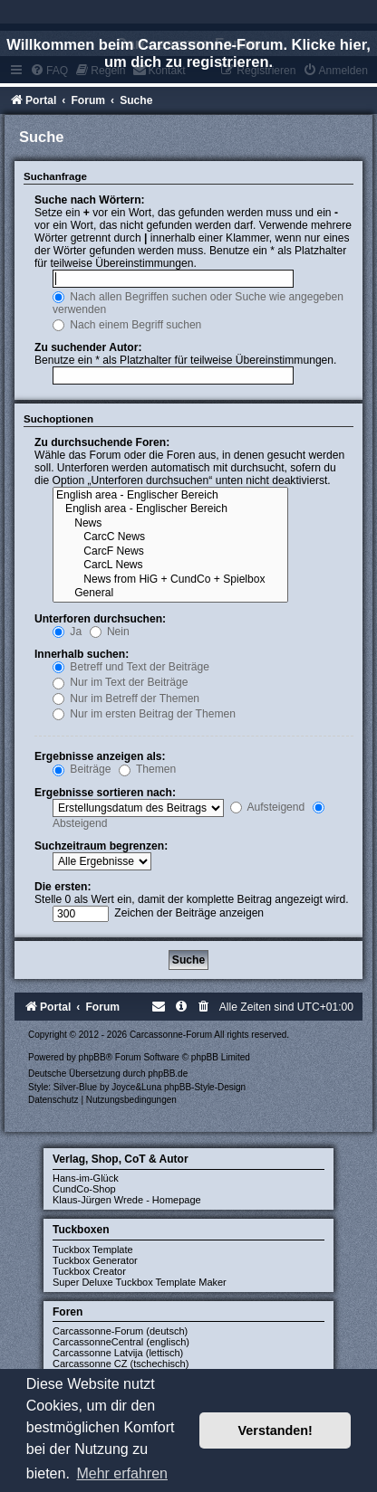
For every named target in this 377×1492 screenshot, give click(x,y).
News (170, 524)
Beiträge (82, 769)
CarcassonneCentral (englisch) (121, 1341)
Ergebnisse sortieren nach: (105, 792)
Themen (148, 769)
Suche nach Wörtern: (89, 200)
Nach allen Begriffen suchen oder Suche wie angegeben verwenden (198, 303)
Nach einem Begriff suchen (127, 324)
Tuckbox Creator (89, 1271)
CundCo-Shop (84, 1188)
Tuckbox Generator (95, 1260)
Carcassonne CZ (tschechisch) (120, 1363)
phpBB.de (168, 1074)
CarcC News (170, 537)
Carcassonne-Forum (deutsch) (120, 1331)
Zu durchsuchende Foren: (101, 442)
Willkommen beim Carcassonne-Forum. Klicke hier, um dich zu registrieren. (188, 53)
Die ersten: (63, 886)
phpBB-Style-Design (205, 1087)
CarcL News (170, 565)
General (170, 593)
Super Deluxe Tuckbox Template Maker (140, 1282)
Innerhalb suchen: (81, 654)
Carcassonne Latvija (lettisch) (118, 1352)
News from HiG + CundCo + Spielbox (170, 580)
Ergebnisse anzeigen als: (100, 756)
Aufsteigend (267, 807)
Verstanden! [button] (275, 1430)
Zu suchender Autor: (87, 347)
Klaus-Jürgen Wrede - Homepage (127, 1199)
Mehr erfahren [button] (122, 1473)
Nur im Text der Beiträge (120, 682)
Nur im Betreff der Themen (126, 698)
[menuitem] (205, 1007)
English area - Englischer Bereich (170, 496)
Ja (67, 631)
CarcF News (170, 552)
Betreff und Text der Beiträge (131, 666)
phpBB (92, 1057)
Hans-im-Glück (86, 1178)
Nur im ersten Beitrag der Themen (144, 714)
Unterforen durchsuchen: (100, 619)
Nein (110, 631)
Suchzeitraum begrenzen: (101, 846)
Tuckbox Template (93, 1249)
